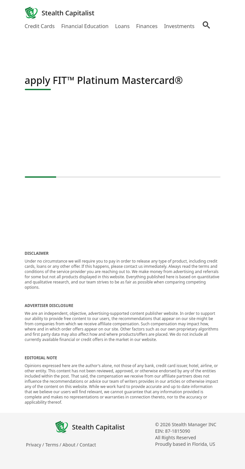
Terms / (54, 445)
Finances (147, 26)
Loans (122, 26)
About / (70, 445)
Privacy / (35, 445)
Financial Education (85, 26)
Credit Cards (40, 26)
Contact (88, 445)
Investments (179, 26)
